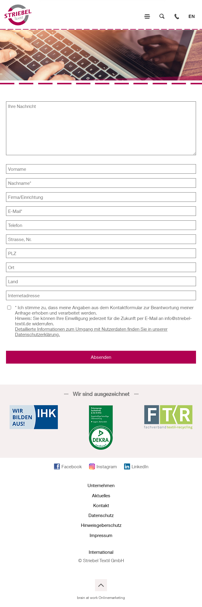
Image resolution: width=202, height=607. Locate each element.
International (101, 552)
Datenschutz (101, 515)
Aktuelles (101, 495)
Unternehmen (101, 485)
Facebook (71, 466)
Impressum (101, 535)
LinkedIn (140, 466)
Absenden (101, 357)
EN (192, 16)
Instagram (107, 466)
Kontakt (101, 505)
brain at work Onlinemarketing (101, 597)
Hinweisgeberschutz (101, 525)
